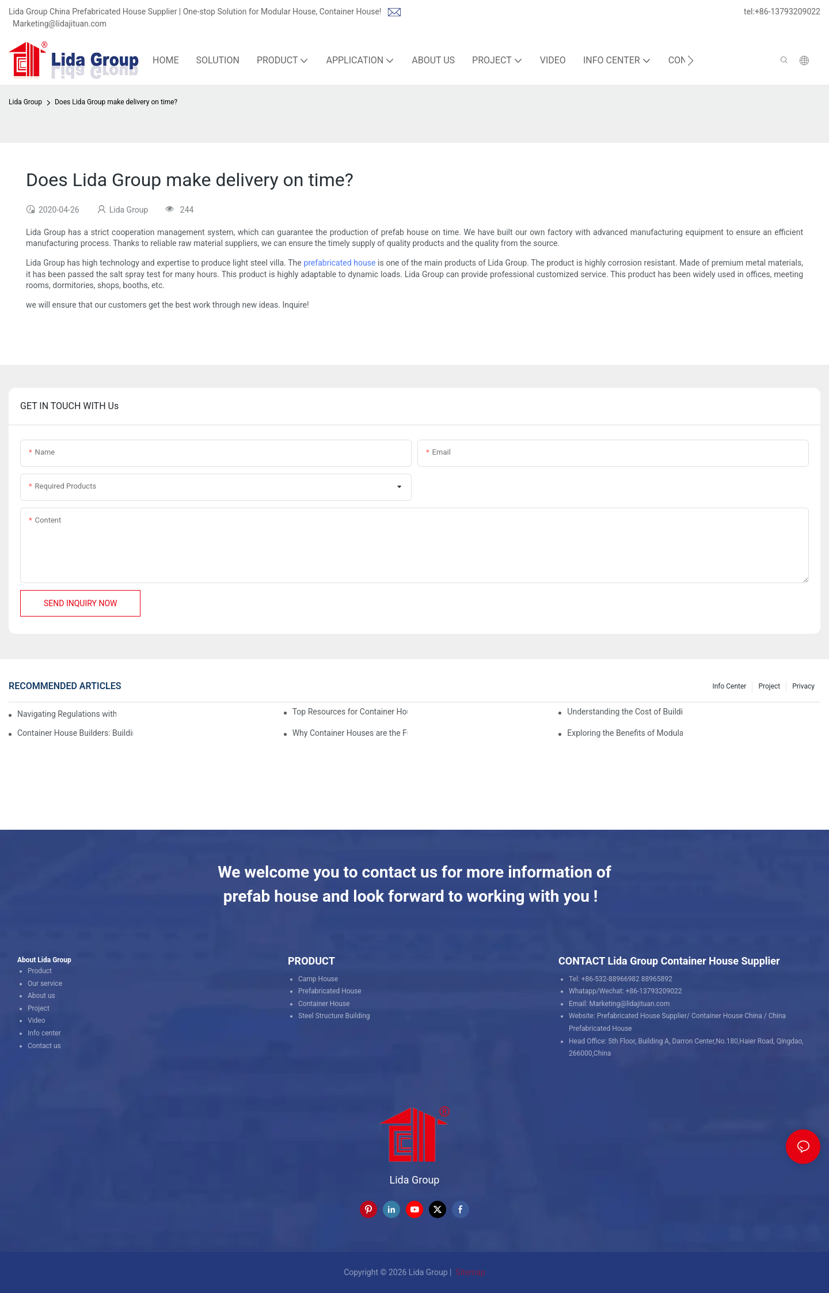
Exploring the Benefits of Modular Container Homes (625, 733)
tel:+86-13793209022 (782, 11)
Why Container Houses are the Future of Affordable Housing (350, 733)
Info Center (729, 686)
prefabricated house (339, 262)
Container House (323, 1004)
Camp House (318, 979)
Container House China (726, 1016)
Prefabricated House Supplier (642, 1016)
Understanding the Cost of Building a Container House (625, 711)
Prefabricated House (330, 991)
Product (40, 971)
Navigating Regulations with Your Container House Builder (66, 714)
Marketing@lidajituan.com (60, 23)
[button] (690, 60)
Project (769, 686)
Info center (44, 1033)
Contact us (44, 1046)
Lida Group (25, 102)
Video (36, 1020)
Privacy (803, 686)
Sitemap (469, 1272)
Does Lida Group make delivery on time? (116, 102)
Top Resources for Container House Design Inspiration (350, 711)
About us (41, 996)
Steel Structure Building (334, 1016)
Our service (45, 984)
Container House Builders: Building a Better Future (75, 733)
